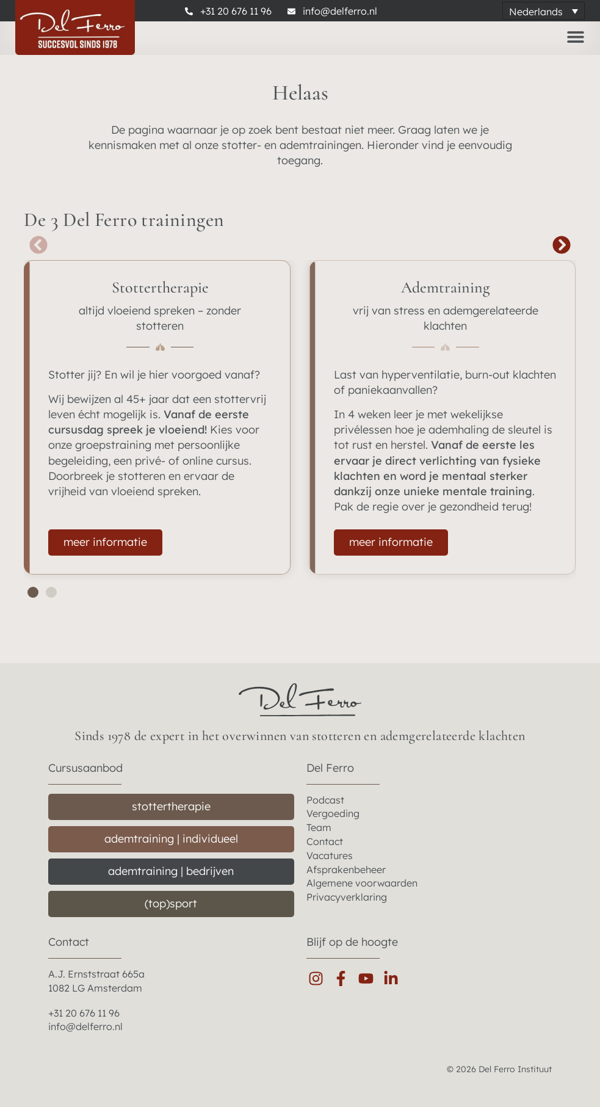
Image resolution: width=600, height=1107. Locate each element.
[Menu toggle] (575, 36)
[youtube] (368, 978)
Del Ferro (330, 768)
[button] (39, 245)
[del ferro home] (299, 699)
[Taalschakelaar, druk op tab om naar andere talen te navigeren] (543, 11)
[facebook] (343, 978)
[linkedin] (394, 978)
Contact (68, 942)
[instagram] (318, 978)
